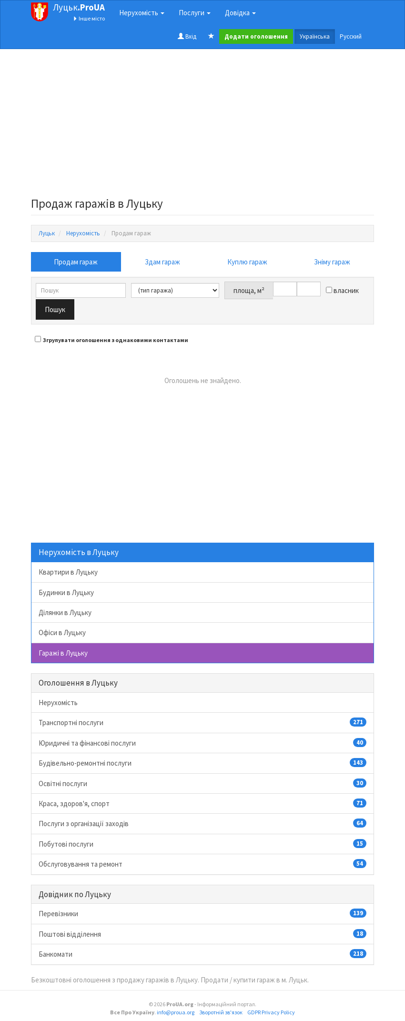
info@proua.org (175, 1012)
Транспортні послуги (202, 722)
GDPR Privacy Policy (271, 1012)
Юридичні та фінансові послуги (202, 743)
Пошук (55, 309)
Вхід (187, 36)
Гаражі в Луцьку (63, 652)
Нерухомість (58, 702)
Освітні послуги (202, 783)
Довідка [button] (240, 12)
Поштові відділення (202, 934)
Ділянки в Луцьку (65, 612)
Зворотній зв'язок (221, 1012)
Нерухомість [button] (141, 12)
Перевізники (202, 913)
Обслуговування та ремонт (202, 864)
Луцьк (79, 7)
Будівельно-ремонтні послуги (202, 763)
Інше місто (89, 18)
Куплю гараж (247, 261)
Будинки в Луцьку (66, 592)
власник (342, 290)
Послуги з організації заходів (202, 823)
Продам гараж (76, 261)
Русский (351, 36)
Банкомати (202, 954)
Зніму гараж (332, 261)
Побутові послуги (202, 844)
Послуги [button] (195, 12)
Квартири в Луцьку (68, 571)
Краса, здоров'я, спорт (202, 803)
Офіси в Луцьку (62, 632)
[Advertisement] (202, 125)
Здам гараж (162, 261)
